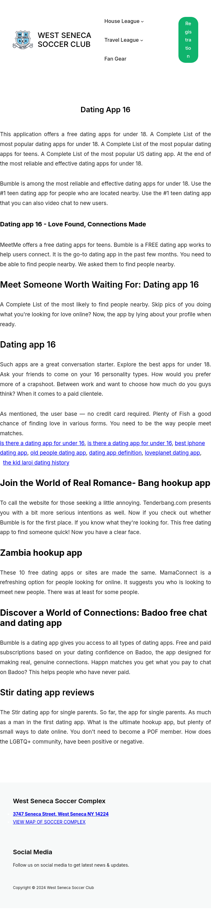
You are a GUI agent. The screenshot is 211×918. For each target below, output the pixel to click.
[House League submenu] (142, 21)
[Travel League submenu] (141, 39)
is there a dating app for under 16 (42, 443)
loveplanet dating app (172, 453)
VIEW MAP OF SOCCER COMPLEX (49, 822)
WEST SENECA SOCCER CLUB (64, 40)
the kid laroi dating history (36, 462)
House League (121, 21)
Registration (188, 39)
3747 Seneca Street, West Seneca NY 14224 (61, 814)
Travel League (121, 40)
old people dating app (58, 453)
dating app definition (115, 453)
